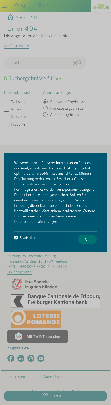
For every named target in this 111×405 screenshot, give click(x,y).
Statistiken (25, 237)
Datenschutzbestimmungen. (36, 221)
